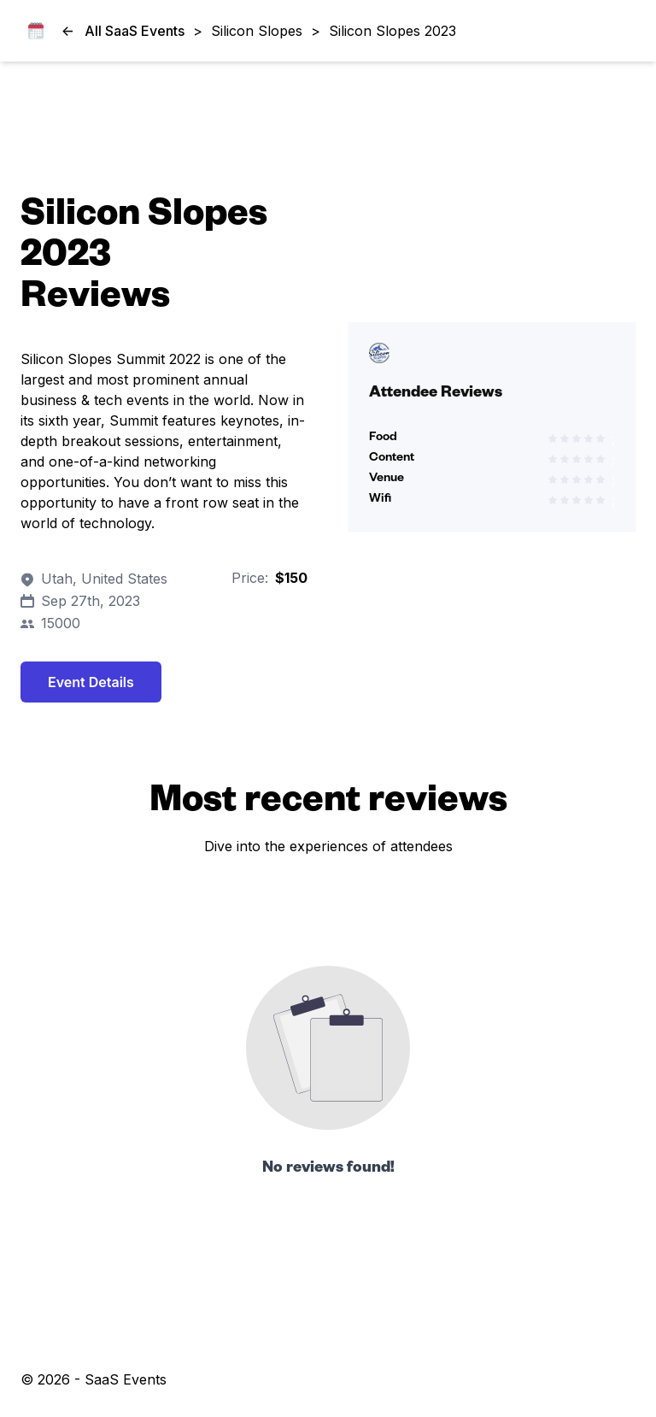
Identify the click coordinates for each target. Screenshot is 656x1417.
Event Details (91, 682)
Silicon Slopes (256, 30)
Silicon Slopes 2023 (392, 30)
